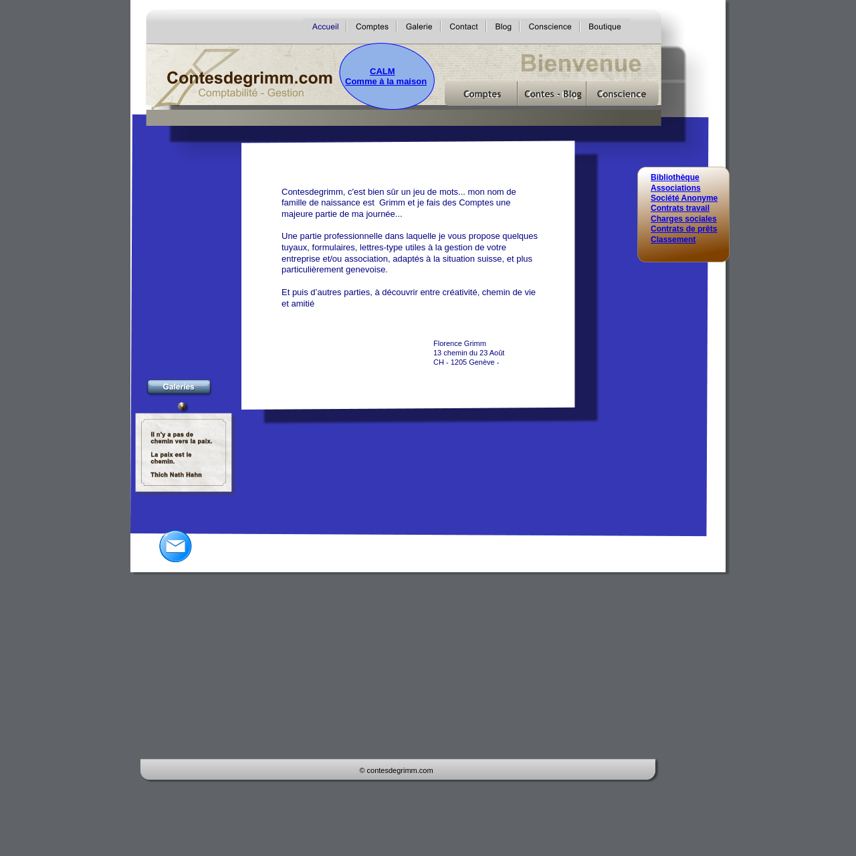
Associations (676, 188)
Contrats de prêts (684, 229)
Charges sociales (684, 219)
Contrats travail (680, 208)
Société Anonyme (684, 198)
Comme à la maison (386, 81)
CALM (382, 71)
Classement (673, 239)
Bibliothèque (675, 177)
